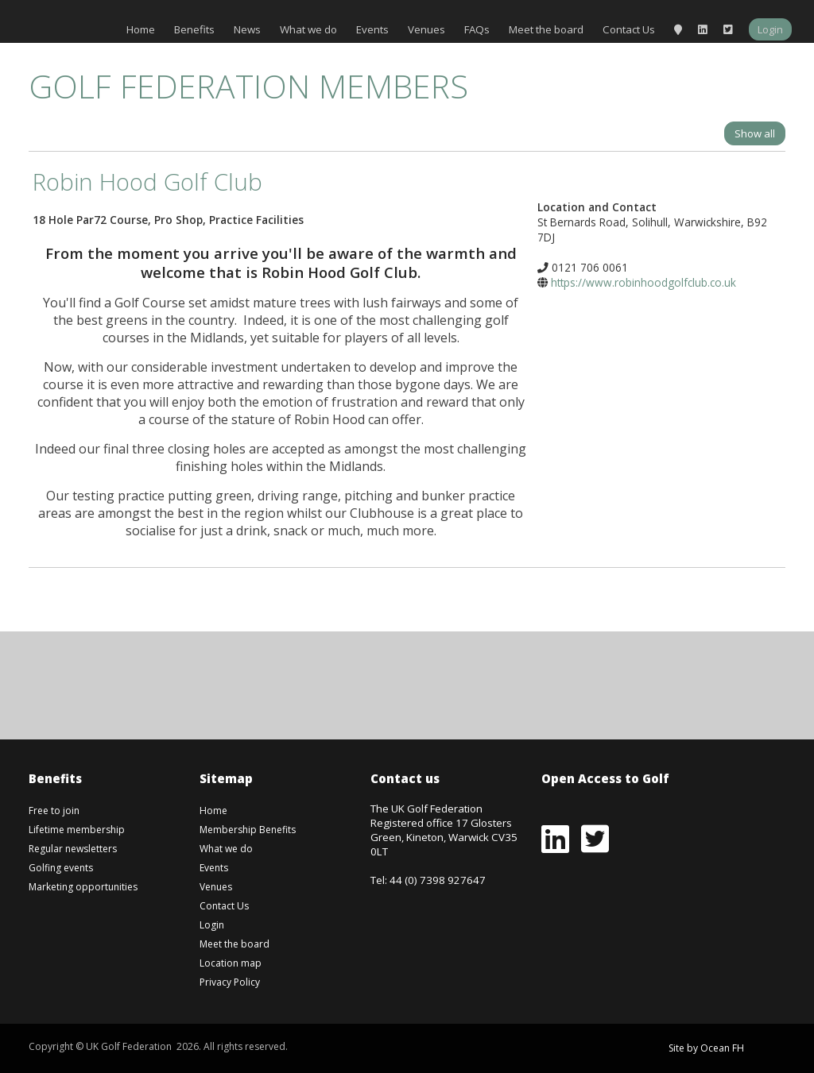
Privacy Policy (230, 982)
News (247, 29)
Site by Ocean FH (706, 1048)
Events (372, 29)
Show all (755, 133)
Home (140, 29)
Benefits (194, 29)
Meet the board (546, 29)
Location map (231, 963)
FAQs (477, 29)
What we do (308, 29)
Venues (426, 29)
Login (770, 29)
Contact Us (629, 29)
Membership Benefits (248, 829)
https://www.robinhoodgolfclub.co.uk (643, 282)
